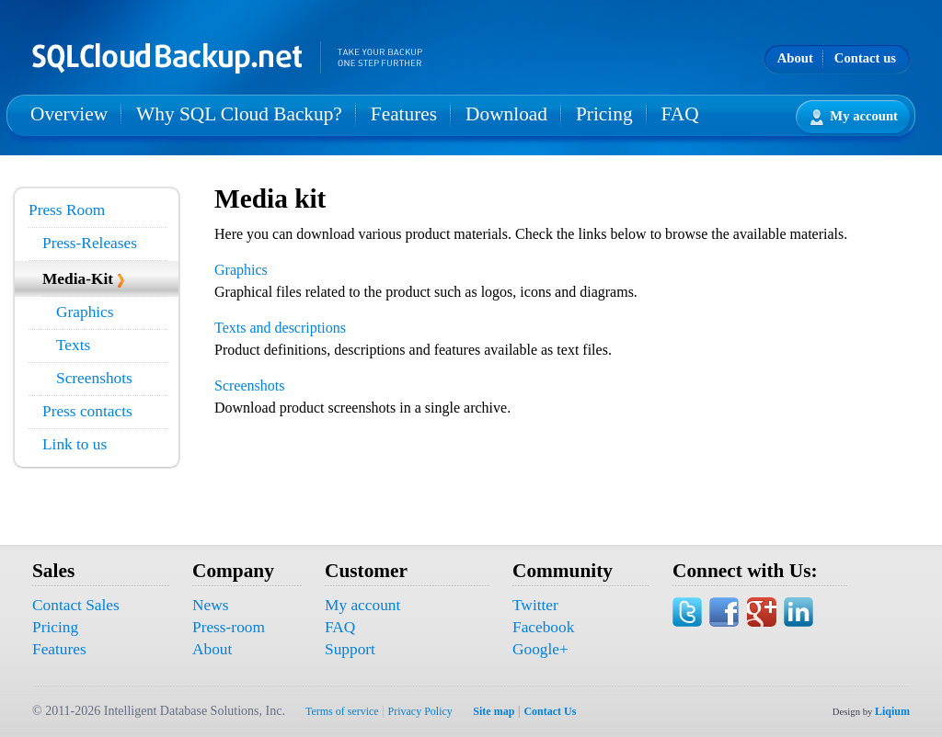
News (210, 605)
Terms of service (342, 711)
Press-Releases (89, 243)
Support (350, 649)
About (795, 58)
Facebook (543, 627)
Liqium (892, 711)
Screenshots (94, 378)
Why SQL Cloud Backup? (239, 114)
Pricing (604, 114)
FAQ (680, 114)
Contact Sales (76, 605)
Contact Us (549, 711)
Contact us (865, 58)
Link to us (74, 444)
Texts (73, 345)
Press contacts (87, 411)
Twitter (535, 605)
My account (854, 117)
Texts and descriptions (280, 327)
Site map (493, 711)
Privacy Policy (420, 711)
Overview (69, 114)
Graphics (85, 312)
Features (404, 114)
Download (506, 114)
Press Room (67, 210)
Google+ (540, 649)
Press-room (228, 627)
